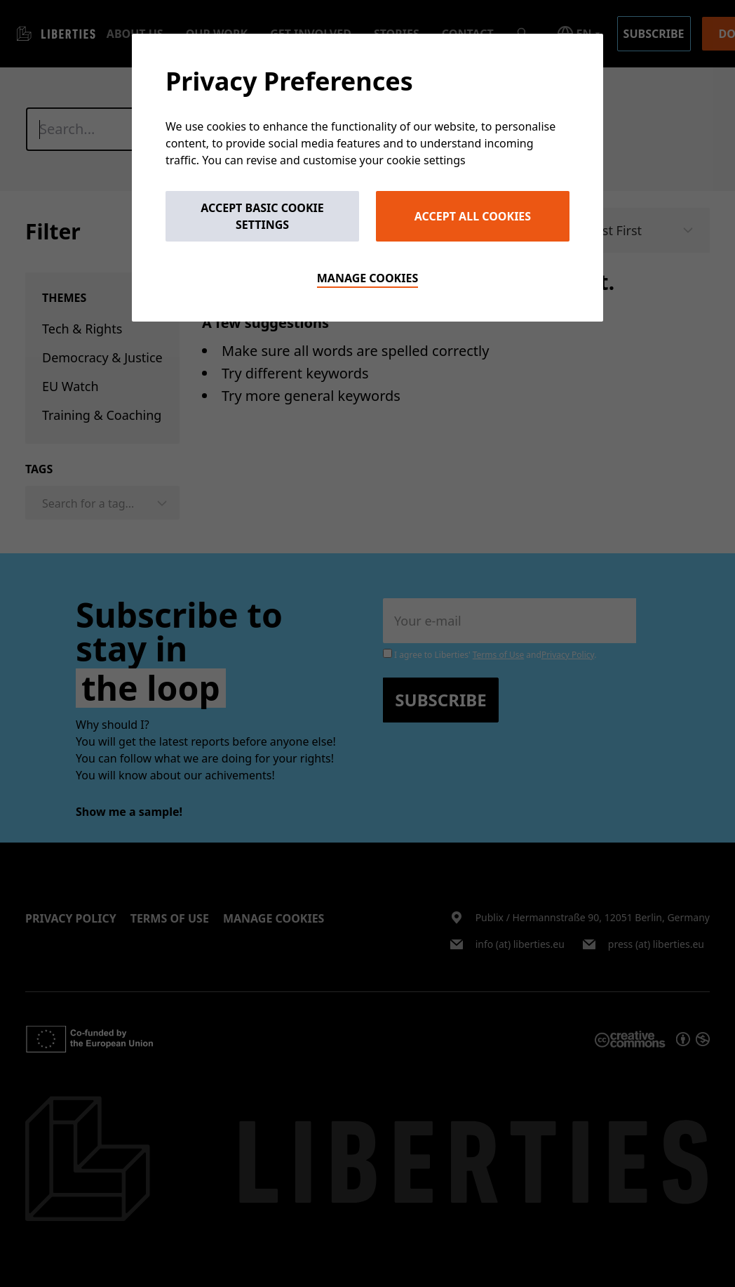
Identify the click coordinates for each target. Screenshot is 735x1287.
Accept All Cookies (472, 216)
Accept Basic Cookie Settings (262, 216)
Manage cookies (368, 278)
